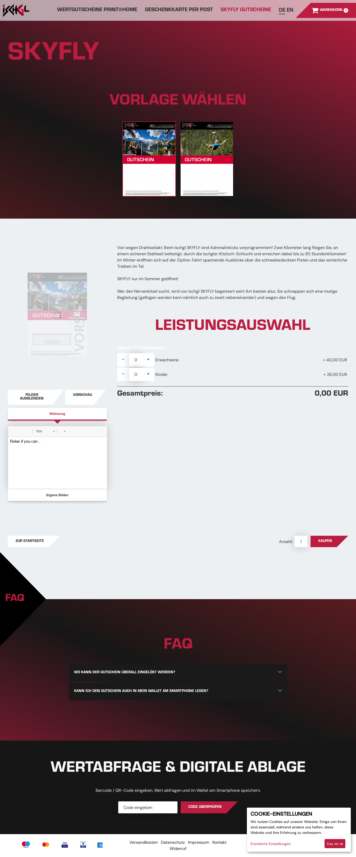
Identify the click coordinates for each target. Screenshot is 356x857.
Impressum (198, 842)
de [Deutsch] (282, 9)
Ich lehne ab (310, 843)
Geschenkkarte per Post (179, 10)
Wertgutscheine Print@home (97, 10)
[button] (13, 431)
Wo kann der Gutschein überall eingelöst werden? (124, 673)
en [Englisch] (290, 9)
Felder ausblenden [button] (32, 397)
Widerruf (178, 848)
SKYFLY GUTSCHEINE (246, 10)
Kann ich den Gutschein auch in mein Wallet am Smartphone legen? (141, 691)
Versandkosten (143, 842)
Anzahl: (286, 541)
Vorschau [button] (82, 395)
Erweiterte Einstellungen (270, 843)
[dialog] (299, 830)
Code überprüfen (205, 807)
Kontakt (219, 842)
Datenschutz (173, 842)
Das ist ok (335, 843)
